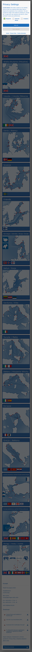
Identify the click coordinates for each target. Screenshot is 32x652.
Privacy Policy (13, 33)
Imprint (7, 33)
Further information (21, 33)
